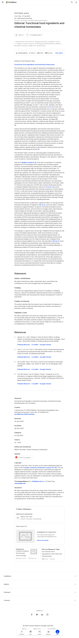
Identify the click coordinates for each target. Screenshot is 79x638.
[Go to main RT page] (52, 554)
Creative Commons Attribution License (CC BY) (40, 467)
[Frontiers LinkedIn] (42, 614)
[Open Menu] (3, 2)
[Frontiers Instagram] (47, 614)
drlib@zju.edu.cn (38, 481)
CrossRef (35, 344)
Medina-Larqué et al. (29, 162)
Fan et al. (42, 205)
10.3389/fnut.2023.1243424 (24, 414)
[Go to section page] (26, 554)
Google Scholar (45, 344)
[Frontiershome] (11, 2)
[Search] (72, 2)
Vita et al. (55, 241)
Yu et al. (49, 187)
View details (59, 53)
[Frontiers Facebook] (32, 614)
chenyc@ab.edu (20, 483)
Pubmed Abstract (23, 344)
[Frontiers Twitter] (37, 614)
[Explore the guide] (43, 540)
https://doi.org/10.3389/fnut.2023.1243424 (35, 20)
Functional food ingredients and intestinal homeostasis (34, 64)
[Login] (76, 2)
